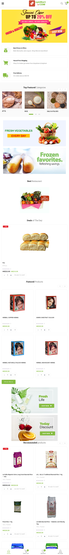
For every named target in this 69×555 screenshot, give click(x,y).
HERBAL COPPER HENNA (11, 317)
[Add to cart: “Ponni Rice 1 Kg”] (19, 534)
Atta (4, 111)
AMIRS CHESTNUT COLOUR (45, 317)
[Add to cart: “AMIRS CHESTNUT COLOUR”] (49, 330)
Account (60, 552)
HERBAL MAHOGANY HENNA (45, 363)
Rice (26, 111)
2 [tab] (36, 114)
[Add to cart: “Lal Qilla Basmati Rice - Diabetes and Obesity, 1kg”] (53, 536)
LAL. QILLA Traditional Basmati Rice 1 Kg (49, 474)
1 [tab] (31, 114)
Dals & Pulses (52, 111)
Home (8, 552)
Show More (8, 382)
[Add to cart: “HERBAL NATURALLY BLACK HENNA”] (15, 375)
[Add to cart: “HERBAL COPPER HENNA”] (15, 330)
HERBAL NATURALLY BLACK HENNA (14, 363)
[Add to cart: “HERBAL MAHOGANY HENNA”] (49, 375)
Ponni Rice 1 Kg (7, 522)
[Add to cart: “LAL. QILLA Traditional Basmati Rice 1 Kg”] (53, 487)
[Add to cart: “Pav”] (19, 275)
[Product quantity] (7, 275)
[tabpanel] (12, 102)
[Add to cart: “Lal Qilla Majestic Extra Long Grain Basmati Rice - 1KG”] (19, 489)
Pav (4, 263)
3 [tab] (39, 114)
